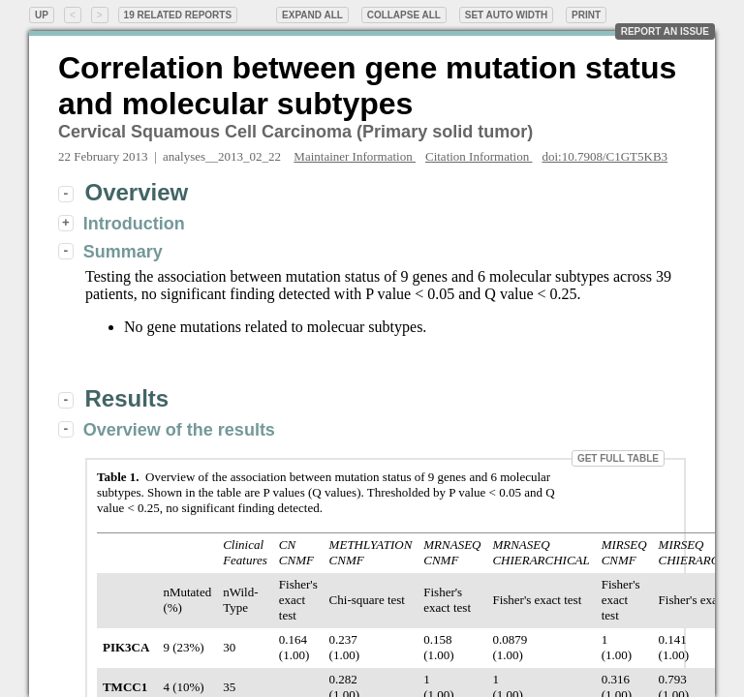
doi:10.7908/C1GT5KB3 (604, 156)
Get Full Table (618, 458)
